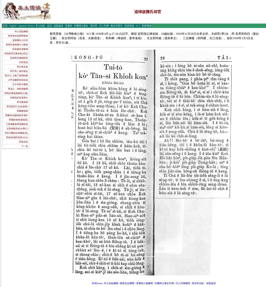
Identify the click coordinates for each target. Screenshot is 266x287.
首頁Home (97, 283)
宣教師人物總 (143, 283)
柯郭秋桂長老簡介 (19, 97)
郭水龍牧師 (22, 102)
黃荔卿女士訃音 (20, 40)
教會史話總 (126, 283)
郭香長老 (23, 142)
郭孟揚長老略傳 (20, 49)
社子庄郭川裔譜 (20, 84)
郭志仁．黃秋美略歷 (18, 89)
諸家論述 (211, 283)
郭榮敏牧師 (22, 111)
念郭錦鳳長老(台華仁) (17, 128)
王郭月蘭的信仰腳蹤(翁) (16, 133)
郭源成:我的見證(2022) (17, 137)
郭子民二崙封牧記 (19, 71)
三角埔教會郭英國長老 (17, 124)
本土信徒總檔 (21, 31)
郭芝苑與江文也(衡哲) (17, 106)
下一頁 (24, 146)
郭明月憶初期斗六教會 (17, 44)
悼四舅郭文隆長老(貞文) (16, 53)
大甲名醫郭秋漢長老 (18, 80)
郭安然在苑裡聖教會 (18, 36)
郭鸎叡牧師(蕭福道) (18, 119)
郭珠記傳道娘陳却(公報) (16, 93)
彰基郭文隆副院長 (19, 58)
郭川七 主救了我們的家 (16, 75)
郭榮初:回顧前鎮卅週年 (16, 115)
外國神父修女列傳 (164, 283)
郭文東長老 (22, 66)
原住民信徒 (198, 283)
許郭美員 (23, 62)
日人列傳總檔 (183, 283)
